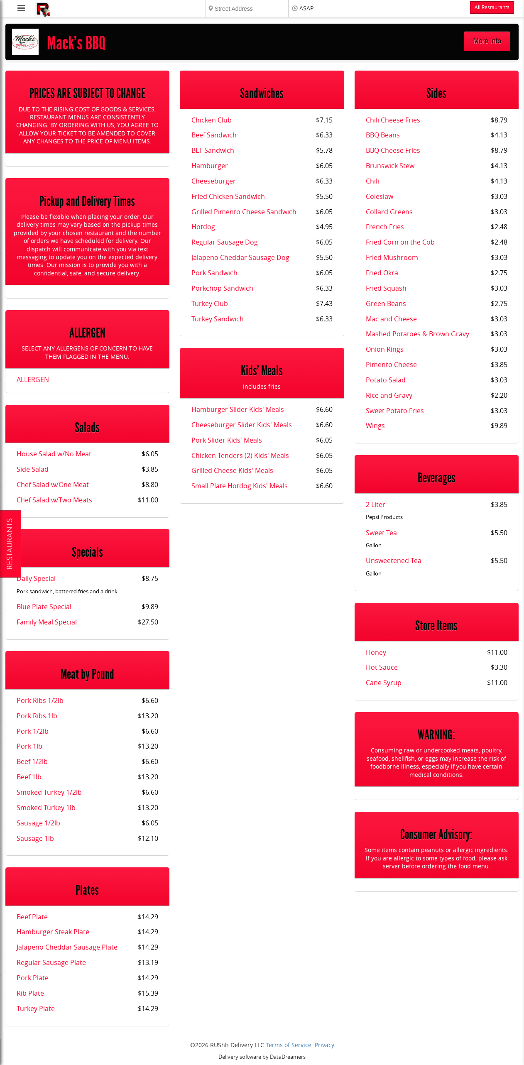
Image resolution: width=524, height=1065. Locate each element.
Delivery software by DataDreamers (262, 1057)
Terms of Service (288, 1045)
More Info (487, 40)
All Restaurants (492, 7)
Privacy (324, 1045)
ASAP (306, 8)
